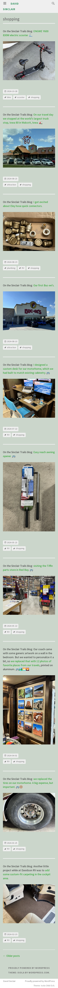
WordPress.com (39, 972)
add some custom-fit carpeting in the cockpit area (26, 874)
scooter (21, 97)
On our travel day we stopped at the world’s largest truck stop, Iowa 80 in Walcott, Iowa (28, 118)
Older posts (11, 956)
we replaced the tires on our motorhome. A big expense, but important (28, 783)
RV (23, 268)
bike (9, 97)
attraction (11, 184)
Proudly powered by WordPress (29, 968)
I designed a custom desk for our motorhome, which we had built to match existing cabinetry (28, 368)
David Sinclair (9, 981)
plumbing (11, 268)
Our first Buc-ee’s (43, 285)
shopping (35, 97)
